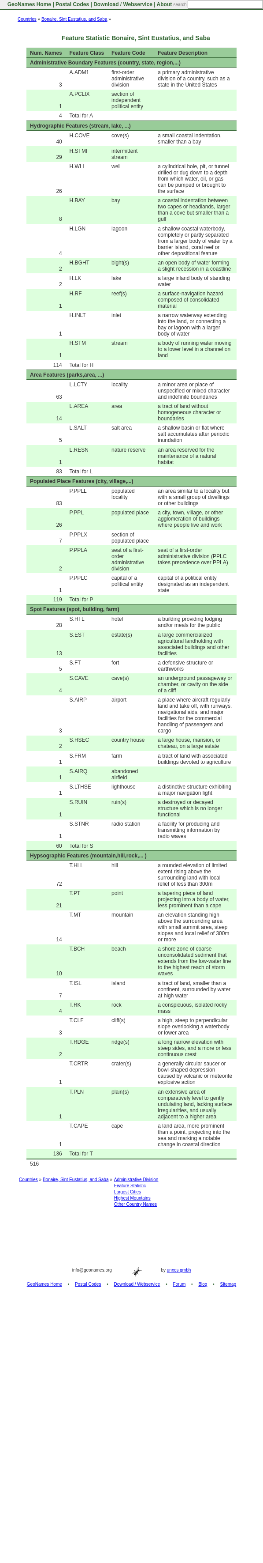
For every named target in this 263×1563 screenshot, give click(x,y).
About (164, 4)
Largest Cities (127, 1191)
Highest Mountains (132, 1198)
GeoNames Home (28, 4)
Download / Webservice (122, 4)
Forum (179, 1284)
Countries (27, 19)
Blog (202, 1284)
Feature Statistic (130, 1185)
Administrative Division (136, 1179)
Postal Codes (72, 4)
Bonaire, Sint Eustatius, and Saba (74, 19)
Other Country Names (135, 1204)
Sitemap (228, 1284)
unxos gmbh (179, 1270)
